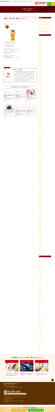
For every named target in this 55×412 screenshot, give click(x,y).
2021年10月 (40, 149)
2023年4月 (40, 114)
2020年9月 (40, 166)
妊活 (39, 314)
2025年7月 (40, 60)
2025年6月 (40, 62)
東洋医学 (5, 116)
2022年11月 (40, 123)
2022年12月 (40, 121)
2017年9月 (40, 244)
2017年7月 (40, 248)
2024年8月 (40, 84)
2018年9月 (40, 218)
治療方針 (15, 1)
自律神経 (40, 316)
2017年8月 (40, 246)
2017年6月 (40, 250)
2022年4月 (40, 136)
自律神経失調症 (41, 299)
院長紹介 (31, 1)
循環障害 (10, 115)
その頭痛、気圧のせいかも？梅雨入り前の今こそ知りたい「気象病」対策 (45, 31)
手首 (16, 21)
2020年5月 (40, 175)
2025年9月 (40, 56)
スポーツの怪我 (8, 21)
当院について (27, 1)
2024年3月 (40, 95)
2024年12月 (40, 75)
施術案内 (18, 1)
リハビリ (14, 21)
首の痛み (40, 273)
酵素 (4, 114)
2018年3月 (40, 231)
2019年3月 (40, 205)
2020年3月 (40, 179)
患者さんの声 (41, 277)
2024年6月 (40, 88)
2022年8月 (40, 129)
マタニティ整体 (41, 340)
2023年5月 (40, 112)
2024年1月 (40, 99)
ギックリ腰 (40, 342)
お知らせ (22, 1)
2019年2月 (40, 207)
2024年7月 (40, 86)
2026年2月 (40, 45)
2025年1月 (40, 73)
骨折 (11, 21)
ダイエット (40, 331)
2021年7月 (40, 153)
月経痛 (40, 327)
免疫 (39, 260)
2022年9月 (40, 127)
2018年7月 (40, 222)
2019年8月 (40, 194)
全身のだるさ (10, 116)
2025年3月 (40, 69)
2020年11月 (40, 162)
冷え (39, 351)
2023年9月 (40, 108)
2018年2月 (40, 233)
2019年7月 (40, 196)
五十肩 (40, 325)
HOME (4, 13)
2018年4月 (40, 229)
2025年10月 (40, 54)
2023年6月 (40, 110)
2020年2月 (40, 181)
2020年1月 (40, 183)
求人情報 (38, 1)
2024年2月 (40, 97)
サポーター (40, 301)
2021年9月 (40, 151)
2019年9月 (40, 192)
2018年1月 (40, 235)
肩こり (40, 286)
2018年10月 (40, 216)
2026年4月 (40, 41)
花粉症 (40, 258)
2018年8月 (40, 220)
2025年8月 (40, 58)
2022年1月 (40, 142)
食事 (8, 114)
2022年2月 (40, 140)
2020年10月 (40, 164)
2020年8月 (40, 168)
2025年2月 (40, 71)
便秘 (39, 303)
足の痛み (8, 116)
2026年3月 (40, 43)
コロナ (40, 275)
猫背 (39, 344)
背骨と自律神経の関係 (42, 19)
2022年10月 (40, 125)
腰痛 (12, 115)
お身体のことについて (20, 21)
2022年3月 (40, 138)
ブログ (34, 1)
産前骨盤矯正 (41, 338)
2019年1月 (40, 209)
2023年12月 (40, 101)
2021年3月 (40, 155)
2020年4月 (40, 177)
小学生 (5, 21)
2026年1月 (40, 47)
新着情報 (7, 114)
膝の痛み (40, 262)
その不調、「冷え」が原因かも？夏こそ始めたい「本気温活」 (45, 28)
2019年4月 (40, 203)
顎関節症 (40, 288)
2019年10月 (40, 190)
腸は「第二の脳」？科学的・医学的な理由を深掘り (45, 24)
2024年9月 (40, 82)
